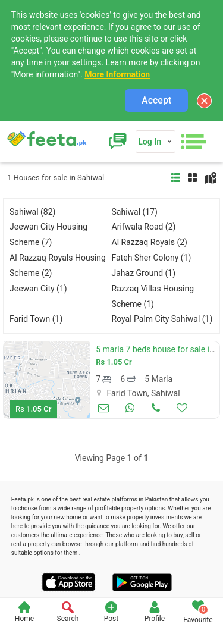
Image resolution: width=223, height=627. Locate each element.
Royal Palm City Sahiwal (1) (162, 319)
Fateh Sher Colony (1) (151, 257)
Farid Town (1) (36, 319)
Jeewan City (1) (38, 288)
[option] (47, 379)
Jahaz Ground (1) (144, 273)
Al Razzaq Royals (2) (149, 242)
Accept (156, 100)
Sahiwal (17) (135, 212)
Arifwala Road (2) (144, 226)
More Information (117, 74)
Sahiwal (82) (32, 212)
